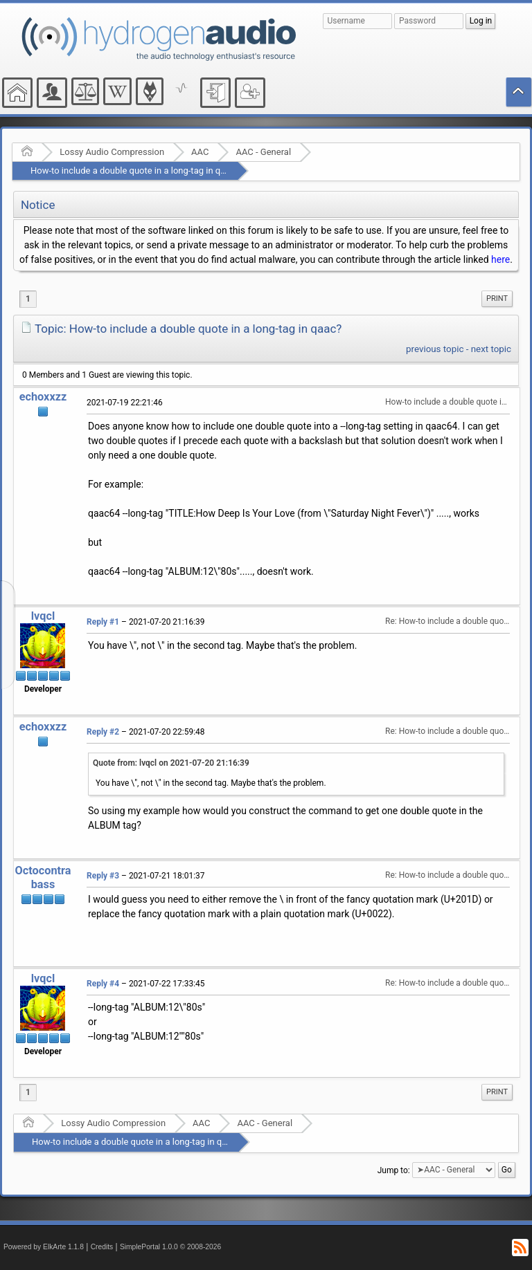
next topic (491, 349)
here (500, 259)
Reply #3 (103, 876)
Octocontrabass (43, 877)
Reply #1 (103, 622)
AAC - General (263, 152)
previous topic (434, 349)
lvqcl (43, 616)
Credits (102, 1247)
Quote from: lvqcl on (171, 763)
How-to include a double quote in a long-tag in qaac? (134, 170)
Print (497, 298)
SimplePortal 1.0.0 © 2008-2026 (170, 1247)
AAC (200, 152)
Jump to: (394, 1170)
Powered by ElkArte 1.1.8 (43, 1247)
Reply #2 (103, 732)
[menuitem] (497, 299)
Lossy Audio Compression (112, 152)
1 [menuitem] (28, 299)
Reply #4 (103, 983)
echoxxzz (43, 396)
